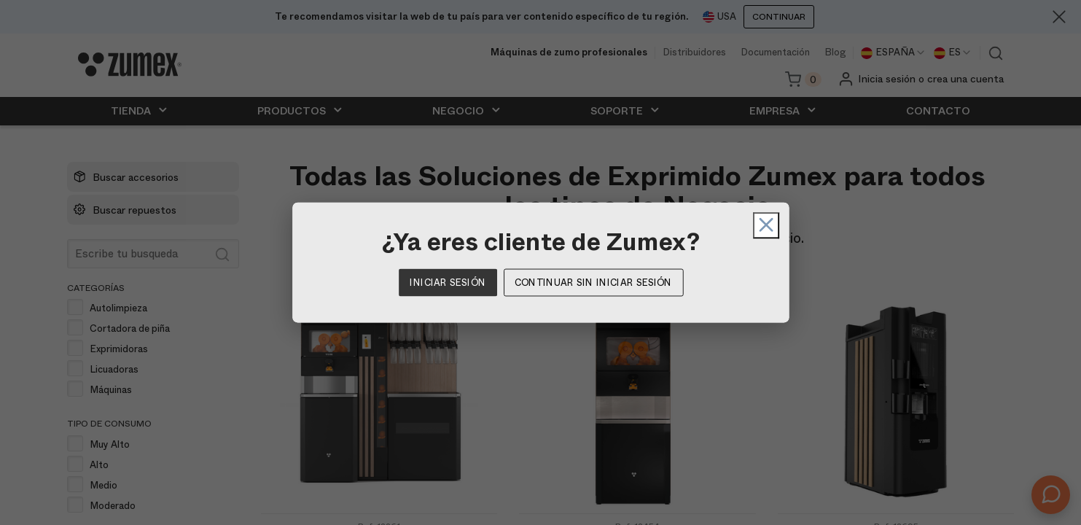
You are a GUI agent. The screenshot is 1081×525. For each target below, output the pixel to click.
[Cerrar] (714, 225)
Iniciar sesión (447, 282)
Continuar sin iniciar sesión (593, 282)
